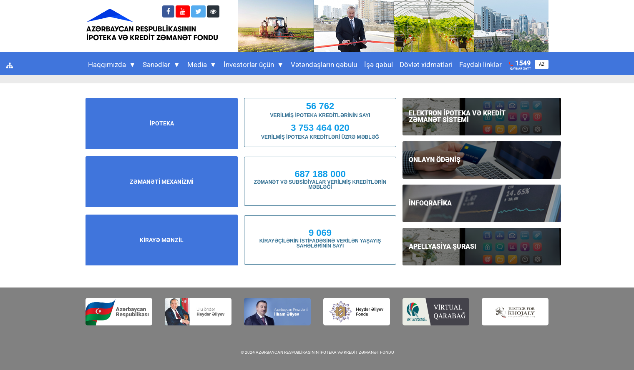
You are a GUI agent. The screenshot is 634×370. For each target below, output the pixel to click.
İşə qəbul (378, 64)
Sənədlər (161, 64)
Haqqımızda (112, 64)
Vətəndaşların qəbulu (324, 64)
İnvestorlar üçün (254, 64)
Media (202, 64)
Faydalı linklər (480, 64)
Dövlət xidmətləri (426, 64)
